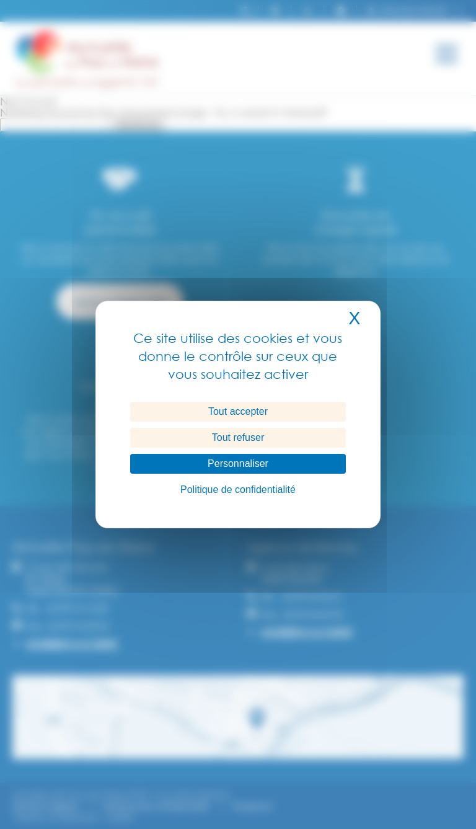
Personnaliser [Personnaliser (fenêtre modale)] (238, 463)
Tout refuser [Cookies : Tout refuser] (238, 437)
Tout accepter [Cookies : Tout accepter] (238, 411)
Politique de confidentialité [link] (238, 489)
